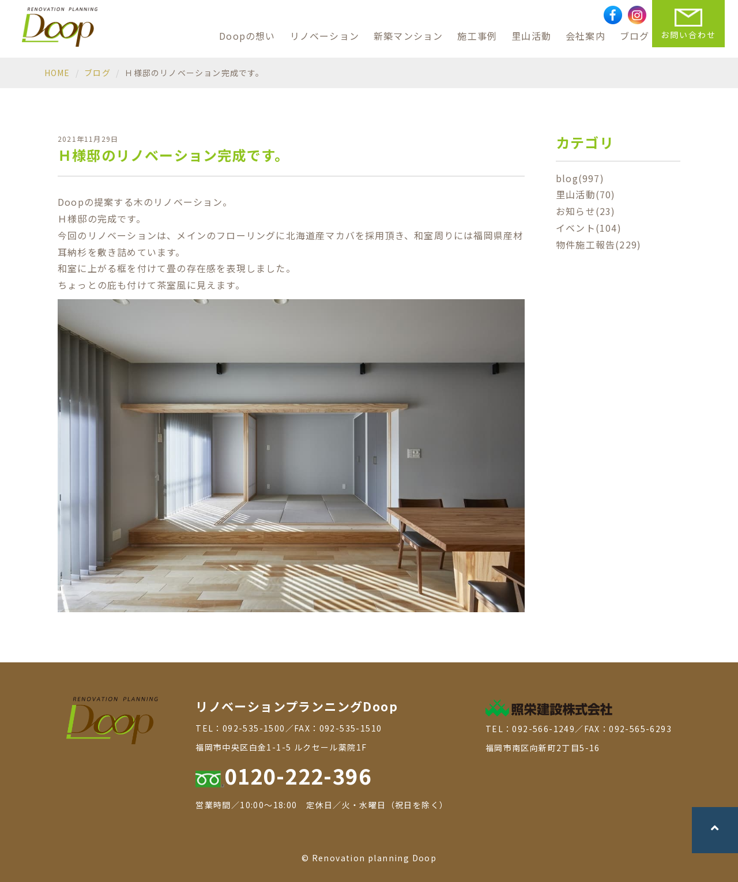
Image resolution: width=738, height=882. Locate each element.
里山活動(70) (586, 194)
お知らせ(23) (586, 211)
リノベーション (324, 36)
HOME (57, 72)
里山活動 (531, 36)
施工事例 (477, 36)
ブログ (635, 36)
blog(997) (580, 178)
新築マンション (408, 36)
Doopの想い (247, 36)
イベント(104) (589, 228)
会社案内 (585, 36)
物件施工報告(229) (598, 244)
